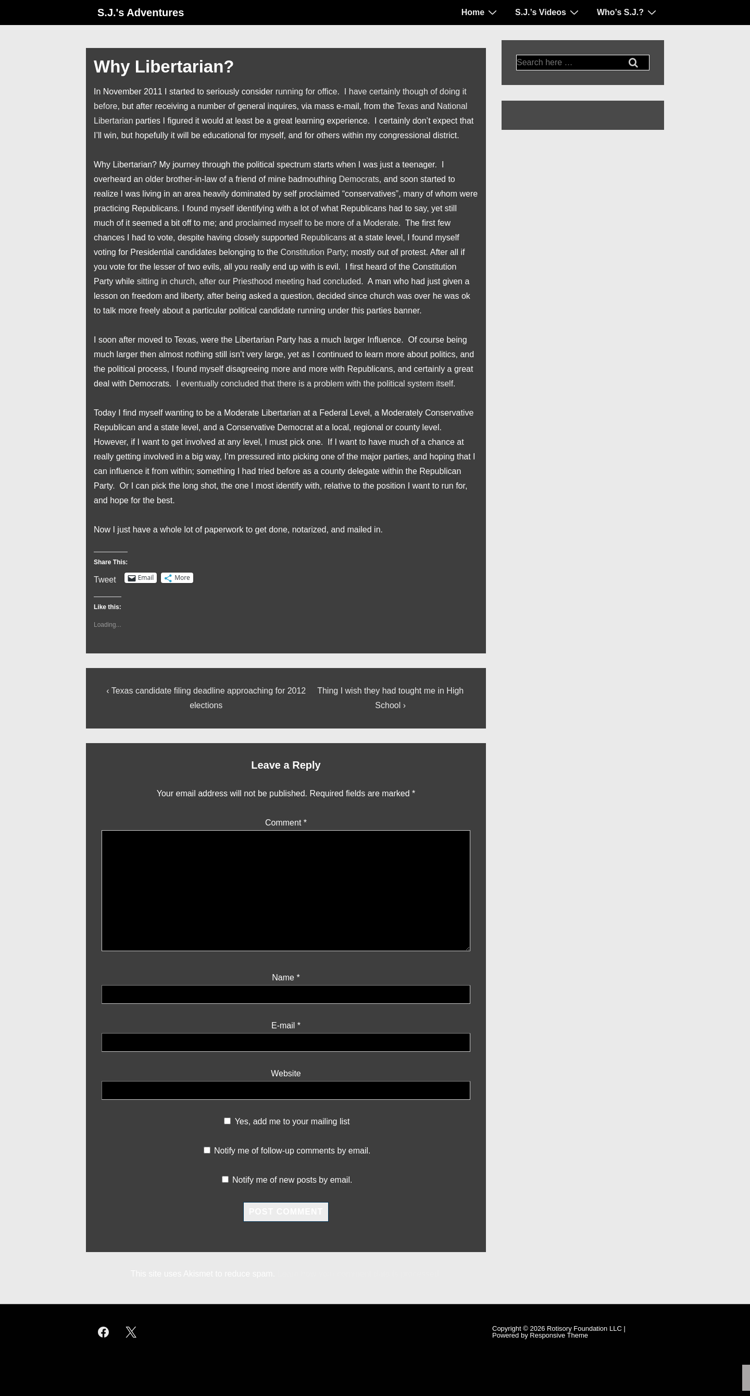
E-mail (283, 1025)
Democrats (359, 179)
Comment (286, 822)
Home (480, 12)
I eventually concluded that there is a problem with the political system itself (314, 383)
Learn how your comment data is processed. (360, 1273)
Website (286, 1073)
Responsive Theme (559, 1335)
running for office (307, 91)
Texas (408, 106)
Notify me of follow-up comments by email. (292, 1150)
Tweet (105, 578)
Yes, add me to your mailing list (286, 1121)
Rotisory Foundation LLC (584, 1328)
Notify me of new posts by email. (292, 1179)
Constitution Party (313, 252)
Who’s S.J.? (628, 12)
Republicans (325, 237)
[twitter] (131, 1332)
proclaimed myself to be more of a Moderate (316, 222)
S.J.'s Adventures (140, 12)
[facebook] (104, 1332)
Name (283, 977)
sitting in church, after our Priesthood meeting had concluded (249, 281)
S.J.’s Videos (548, 12)
